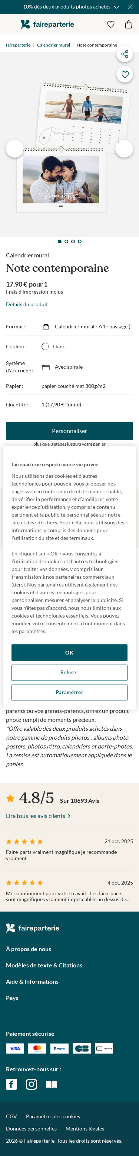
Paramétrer (69, 692)
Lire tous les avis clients (35, 815)
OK (69, 652)
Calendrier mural (53, 45)
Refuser (69, 672)
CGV (11, 1116)
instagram (31, 1084)
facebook (11, 1084)
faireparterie (47, 24)
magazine (51, 1084)
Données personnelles (31, 1128)
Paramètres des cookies (53, 1116)
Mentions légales (85, 1128)
